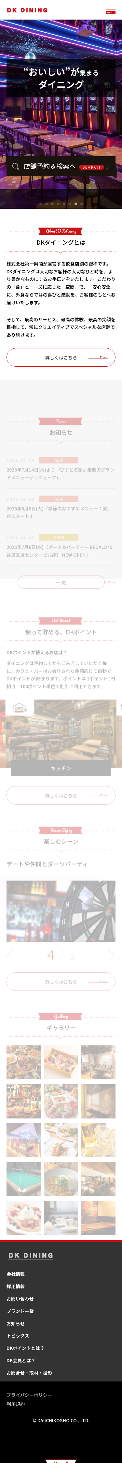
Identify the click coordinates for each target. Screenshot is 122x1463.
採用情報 (16, 1286)
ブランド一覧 (20, 1311)
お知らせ (16, 1323)
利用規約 (16, 1404)
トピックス (18, 1335)
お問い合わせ (20, 1298)
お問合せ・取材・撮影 (29, 1372)
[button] (40, 204)
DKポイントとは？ (26, 1348)
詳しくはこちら (61, 357)
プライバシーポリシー (29, 1395)
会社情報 (16, 1274)
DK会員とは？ (21, 1360)
